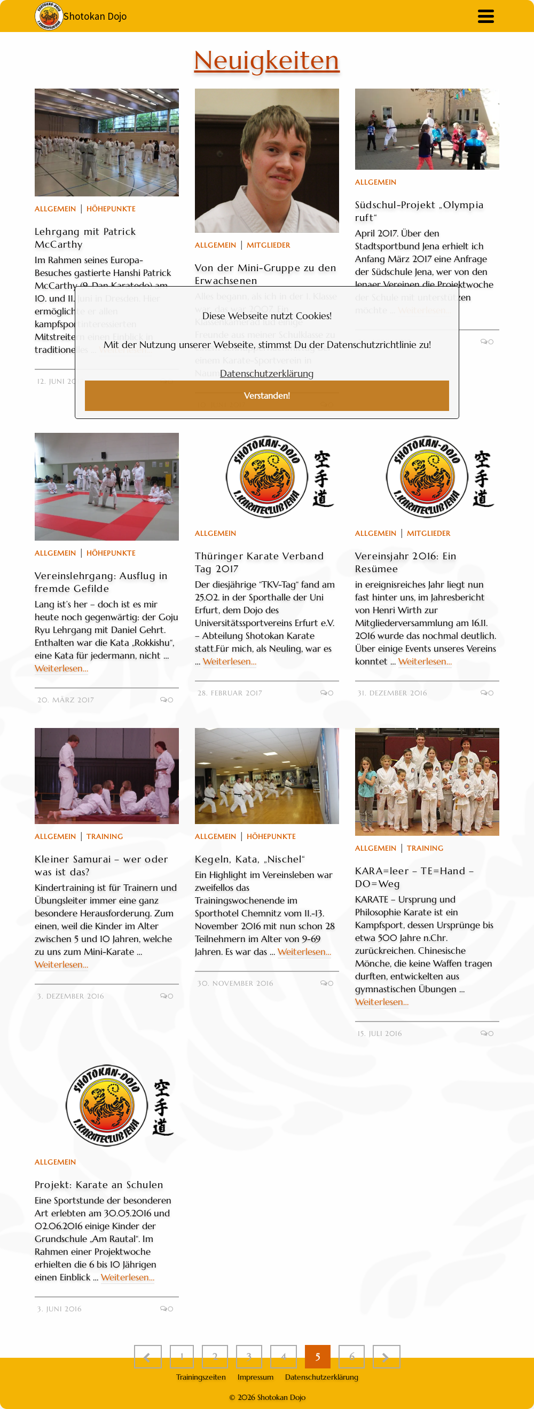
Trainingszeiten (201, 1377)
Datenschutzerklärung (267, 373)
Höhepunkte (111, 208)
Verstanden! (267, 395)
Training (105, 836)
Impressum (255, 1377)
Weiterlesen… (61, 668)
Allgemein (55, 208)
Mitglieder (268, 245)
